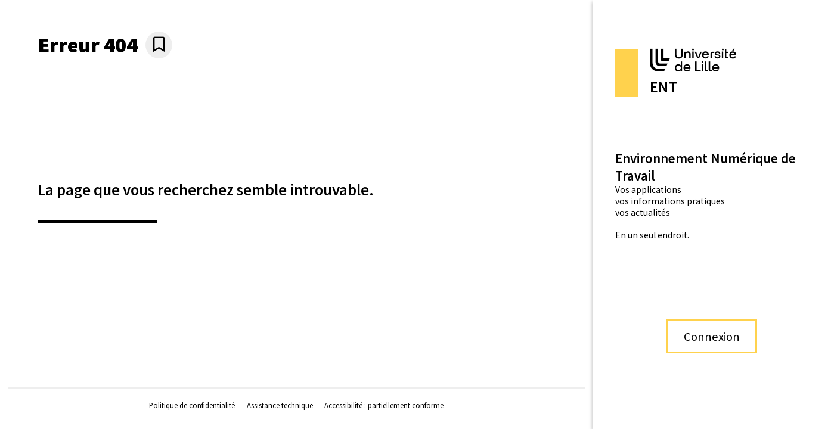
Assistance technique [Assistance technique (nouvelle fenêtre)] (280, 405)
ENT (663, 87)
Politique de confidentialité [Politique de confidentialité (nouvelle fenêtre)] (192, 405)
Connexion (712, 336)
